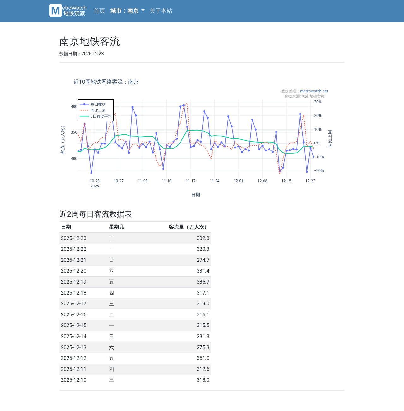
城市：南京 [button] (125, 10)
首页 (99, 10)
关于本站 (161, 10)
